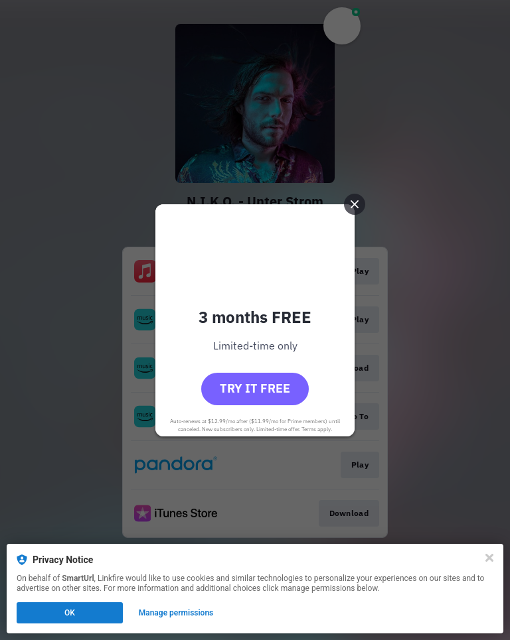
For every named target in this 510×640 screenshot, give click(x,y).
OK (69, 612)
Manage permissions (176, 612)
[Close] (489, 557)
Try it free (255, 388)
